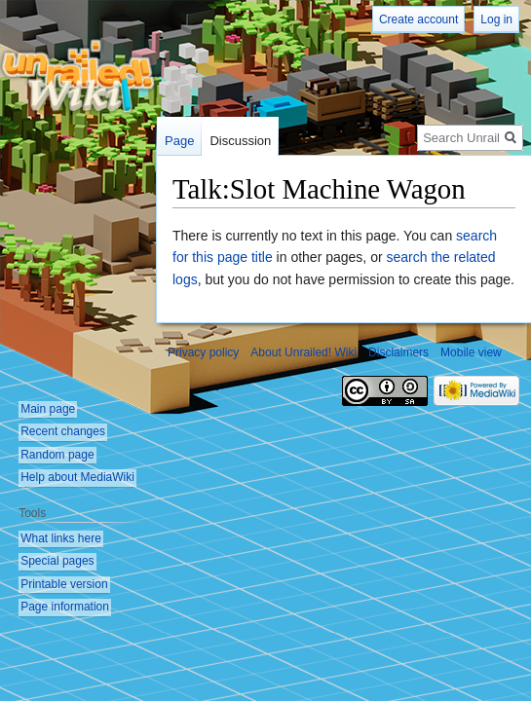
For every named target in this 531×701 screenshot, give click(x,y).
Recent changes (62, 431)
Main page (47, 409)
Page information (64, 606)
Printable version (63, 584)
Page (179, 140)
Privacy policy (203, 352)
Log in (496, 19)
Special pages (57, 561)
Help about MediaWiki (77, 477)
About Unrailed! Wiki (303, 352)
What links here (60, 538)
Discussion (240, 140)
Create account (418, 19)
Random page (57, 454)
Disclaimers (398, 352)
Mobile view (471, 352)
